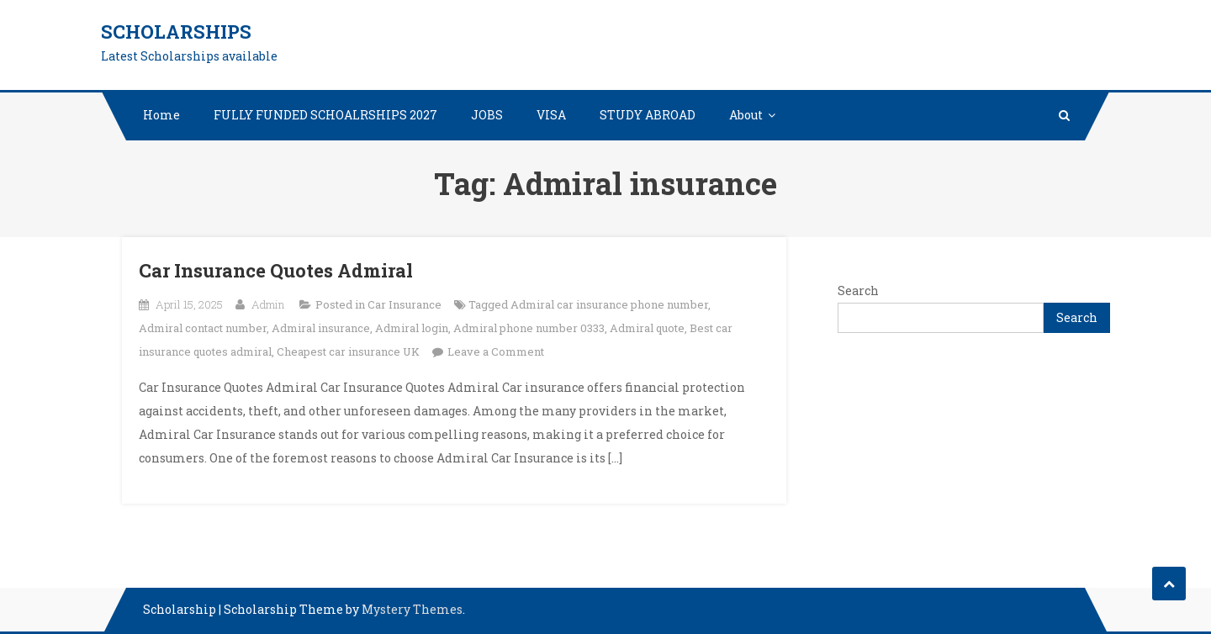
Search (858, 291)
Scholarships (176, 31)
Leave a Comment (495, 351)
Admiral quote (647, 327)
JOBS (487, 115)
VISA (551, 115)
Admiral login (411, 327)
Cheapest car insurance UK (348, 351)
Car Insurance (405, 304)
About (746, 115)
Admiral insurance (321, 327)
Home (161, 115)
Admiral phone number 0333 (529, 327)
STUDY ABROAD (647, 115)
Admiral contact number (203, 327)
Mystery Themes (412, 609)
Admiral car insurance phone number (609, 304)
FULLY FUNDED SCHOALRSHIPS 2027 (325, 115)
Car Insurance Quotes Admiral (276, 270)
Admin (267, 304)
